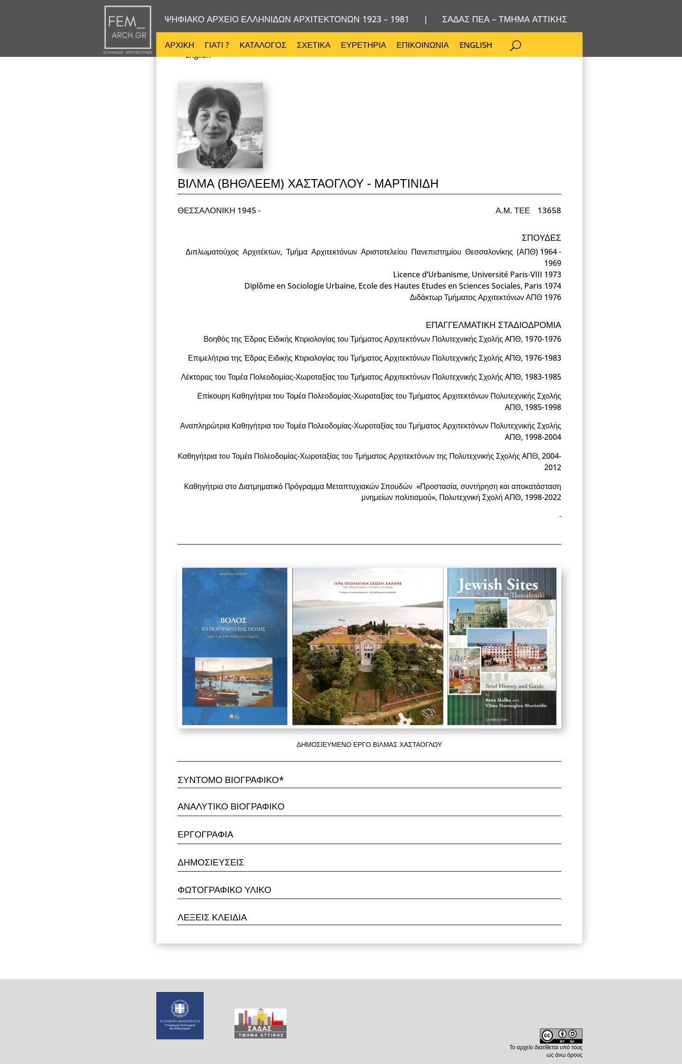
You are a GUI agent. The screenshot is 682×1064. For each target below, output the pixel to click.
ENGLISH (476, 46)
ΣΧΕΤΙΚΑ (314, 46)
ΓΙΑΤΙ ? (217, 46)
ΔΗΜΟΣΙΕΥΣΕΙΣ (211, 862)
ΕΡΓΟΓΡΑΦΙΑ (205, 834)
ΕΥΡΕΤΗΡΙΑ (363, 46)
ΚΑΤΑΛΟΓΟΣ (263, 46)
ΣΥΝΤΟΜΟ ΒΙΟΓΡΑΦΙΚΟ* (231, 779)
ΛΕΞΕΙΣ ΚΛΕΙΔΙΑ (212, 917)
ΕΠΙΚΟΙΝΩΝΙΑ (422, 46)
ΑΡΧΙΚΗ (179, 46)
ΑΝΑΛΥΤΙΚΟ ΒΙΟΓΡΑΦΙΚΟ (231, 806)
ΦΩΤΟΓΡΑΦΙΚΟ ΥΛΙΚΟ (224, 889)
